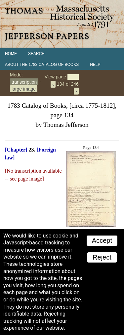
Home (11, 53)
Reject (102, 257)
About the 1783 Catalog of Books (42, 64)
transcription (24, 81)
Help (95, 64)
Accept (102, 240)
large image (24, 88)
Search (36, 53)
